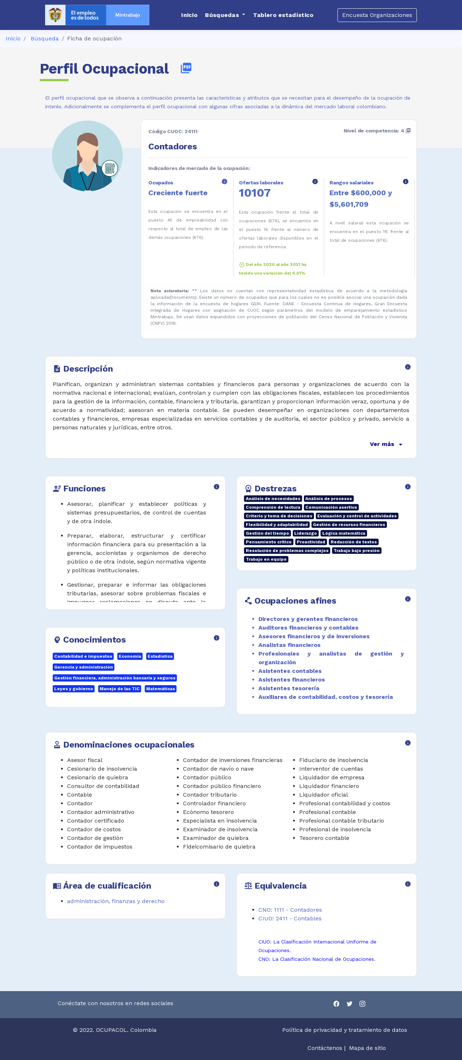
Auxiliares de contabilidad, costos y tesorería (325, 696)
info (224, 181)
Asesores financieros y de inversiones (314, 636)
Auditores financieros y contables (308, 627)
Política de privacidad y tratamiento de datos (345, 1029)
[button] (225, 15)
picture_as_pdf (186, 68)
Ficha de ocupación (94, 38)
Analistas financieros (289, 644)
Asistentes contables (290, 670)
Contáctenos (325, 1047)
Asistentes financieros (291, 679)
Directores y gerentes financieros (308, 619)
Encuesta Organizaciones (377, 15)
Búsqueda (45, 38)
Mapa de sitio (367, 1047)
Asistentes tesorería (288, 688)
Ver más (387, 444)
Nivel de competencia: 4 (377, 130)
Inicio (13, 38)
